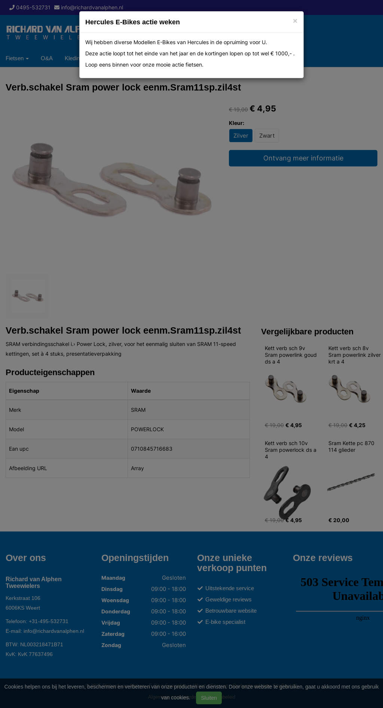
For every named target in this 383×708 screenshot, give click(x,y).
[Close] (295, 20)
